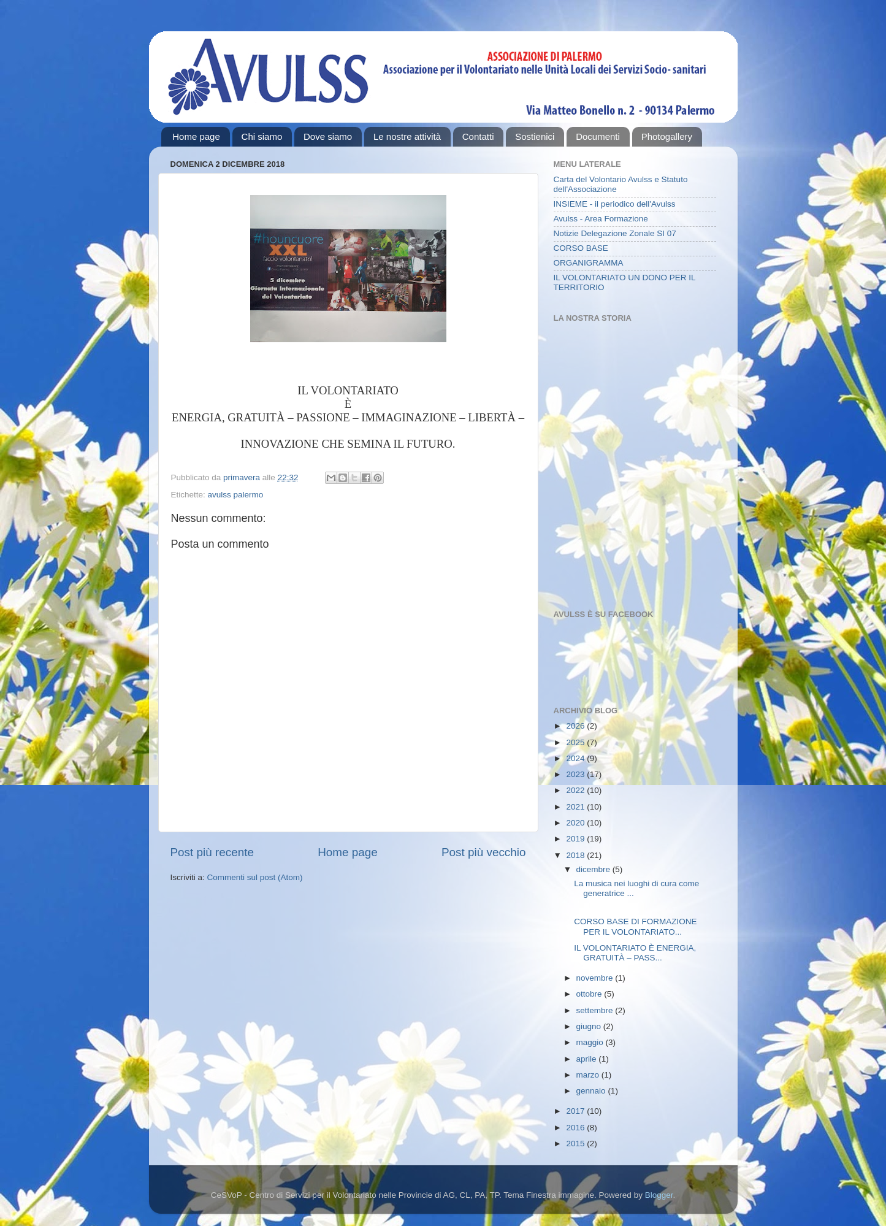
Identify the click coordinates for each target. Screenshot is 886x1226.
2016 (576, 1127)
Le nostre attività (407, 136)
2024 (576, 758)
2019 (576, 838)
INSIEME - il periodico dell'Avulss (615, 204)
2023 (576, 774)
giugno (589, 1026)
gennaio (592, 1090)
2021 (576, 806)
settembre (596, 1010)
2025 (576, 742)
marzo (588, 1074)
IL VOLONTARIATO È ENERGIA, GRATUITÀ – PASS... (635, 952)
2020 (576, 822)
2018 (576, 855)
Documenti (598, 136)
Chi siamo (262, 136)
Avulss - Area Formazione (601, 218)
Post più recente (212, 852)
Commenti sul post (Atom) (255, 877)
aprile (587, 1058)
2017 (576, 1111)
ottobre (590, 993)
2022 (576, 790)
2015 (576, 1143)
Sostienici (534, 136)
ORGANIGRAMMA (589, 262)
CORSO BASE (581, 248)
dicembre (594, 869)
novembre (596, 978)
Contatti (478, 136)
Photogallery (666, 136)
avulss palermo (236, 494)
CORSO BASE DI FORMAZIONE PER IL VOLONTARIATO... (635, 926)
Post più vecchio (483, 852)
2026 (576, 725)
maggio (591, 1042)
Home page (196, 136)
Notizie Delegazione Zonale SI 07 (615, 233)
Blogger (659, 1195)
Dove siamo (328, 136)
